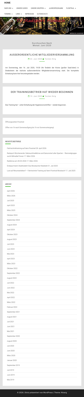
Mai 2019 (10, 380)
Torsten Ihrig (50, 59)
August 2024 (12, 225)
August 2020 (12, 341)
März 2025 (11, 210)
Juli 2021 (10, 322)
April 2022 (11, 297)
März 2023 (11, 263)
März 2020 (11, 355)
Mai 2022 (10, 292)
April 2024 (11, 229)
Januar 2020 (12, 360)
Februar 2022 (12, 307)
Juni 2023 (11, 249)
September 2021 (13, 312)
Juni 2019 (11, 375)
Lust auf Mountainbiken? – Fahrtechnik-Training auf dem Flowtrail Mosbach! (36, 171)
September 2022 (13, 273)
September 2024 (13, 220)
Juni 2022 (11, 288)
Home (7, 2)
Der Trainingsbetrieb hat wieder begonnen (42, 91)
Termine (7, 14)
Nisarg (64, 392)
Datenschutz (42, 14)
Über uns (7, 8)
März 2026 (11, 196)
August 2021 (12, 317)
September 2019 (13, 365)
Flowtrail (70, 8)
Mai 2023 (10, 254)
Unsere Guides (22, 8)
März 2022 (11, 302)
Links (18, 14)
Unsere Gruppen (37, 8)
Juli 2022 (10, 283)
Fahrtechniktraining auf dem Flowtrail (21, 148)
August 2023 (12, 239)
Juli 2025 (10, 200)
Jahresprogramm (56, 8)
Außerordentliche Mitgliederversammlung (42, 54)
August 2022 (12, 278)
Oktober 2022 (12, 268)
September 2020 (13, 336)
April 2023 (11, 259)
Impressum (29, 14)
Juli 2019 (10, 370)
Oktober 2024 (12, 215)
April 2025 (11, 205)
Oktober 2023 (12, 234)
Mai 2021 (10, 331)
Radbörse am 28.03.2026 (16, 161)
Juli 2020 (10, 346)
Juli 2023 (10, 244)
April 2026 (11, 191)
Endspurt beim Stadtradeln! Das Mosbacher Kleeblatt (27, 166)
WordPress (48, 392)
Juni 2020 (11, 351)
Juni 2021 (11, 326)
